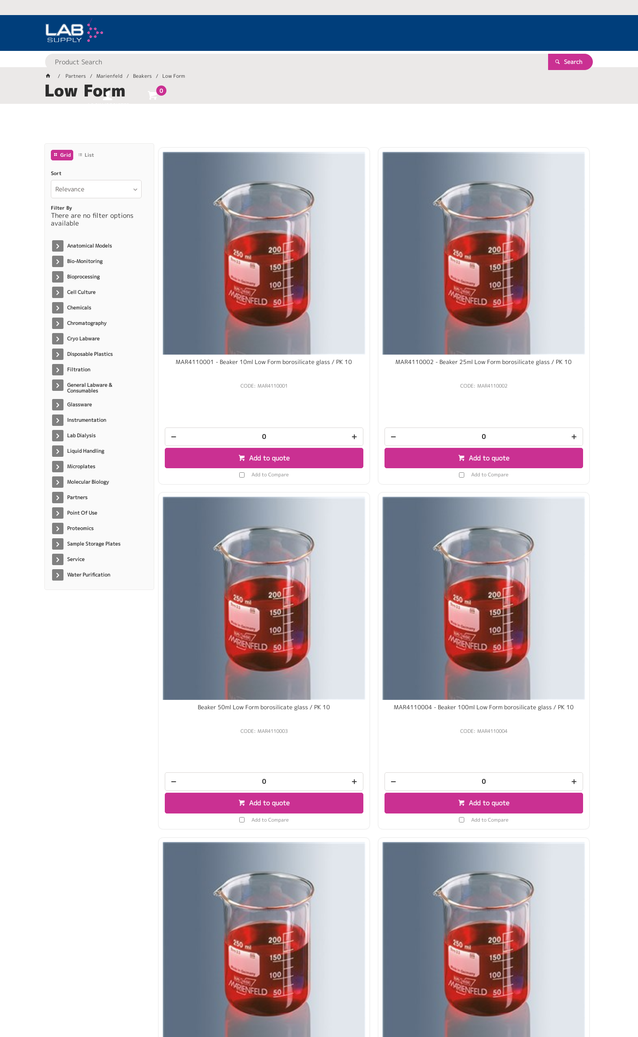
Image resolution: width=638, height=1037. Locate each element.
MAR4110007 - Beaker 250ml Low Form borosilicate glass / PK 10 (319, 490)
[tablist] (319, 126)
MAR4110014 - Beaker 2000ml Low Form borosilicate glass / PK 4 (429, 726)
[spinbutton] (209, 323)
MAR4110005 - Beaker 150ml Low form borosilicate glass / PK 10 (209, 490)
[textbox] (305, 32)
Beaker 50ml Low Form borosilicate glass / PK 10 (428, 251)
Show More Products (378, 860)
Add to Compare (215, 360)
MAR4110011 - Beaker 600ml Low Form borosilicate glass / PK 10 (538, 490)
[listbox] (96, 189)
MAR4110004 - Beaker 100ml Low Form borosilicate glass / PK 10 (538, 255)
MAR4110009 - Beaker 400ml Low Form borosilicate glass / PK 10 (429, 490)
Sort (56, 173)
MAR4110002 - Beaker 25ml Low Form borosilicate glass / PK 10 (319, 251)
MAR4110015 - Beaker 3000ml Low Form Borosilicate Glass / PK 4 (538, 726)
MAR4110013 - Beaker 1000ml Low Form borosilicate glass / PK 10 (319, 726)
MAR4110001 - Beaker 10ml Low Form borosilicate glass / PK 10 (209, 251)
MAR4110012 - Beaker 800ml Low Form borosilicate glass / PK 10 (209, 726)
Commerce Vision (201, 1005)
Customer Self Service (141, 1005)
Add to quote (213, 344)
